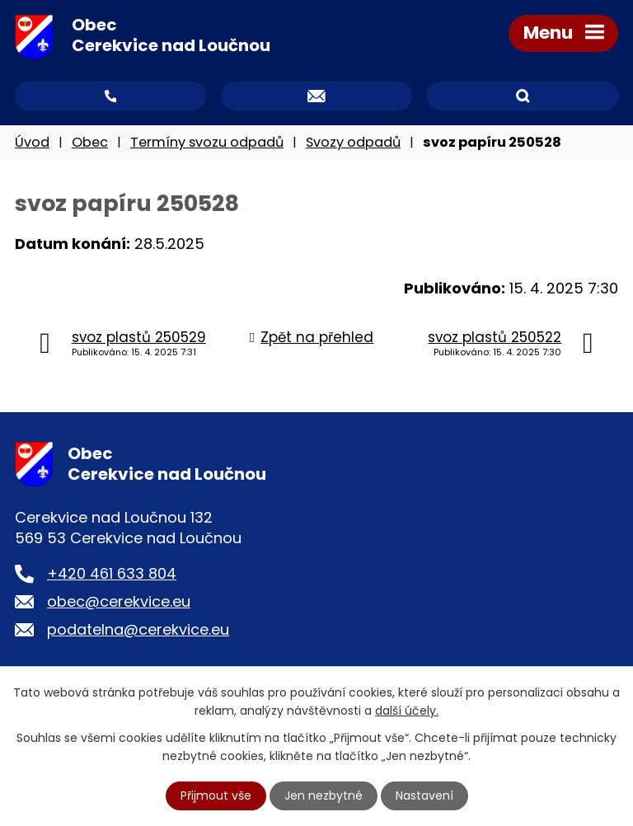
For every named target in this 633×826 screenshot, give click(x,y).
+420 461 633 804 (111, 573)
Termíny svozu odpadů (207, 142)
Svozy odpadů (353, 142)
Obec (90, 142)
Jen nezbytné (323, 795)
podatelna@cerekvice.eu (138, 629)
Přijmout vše (216, 795)
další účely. (406, 710)
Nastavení (424, 795)
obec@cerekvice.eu (118, 601)
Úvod (32, 142)
